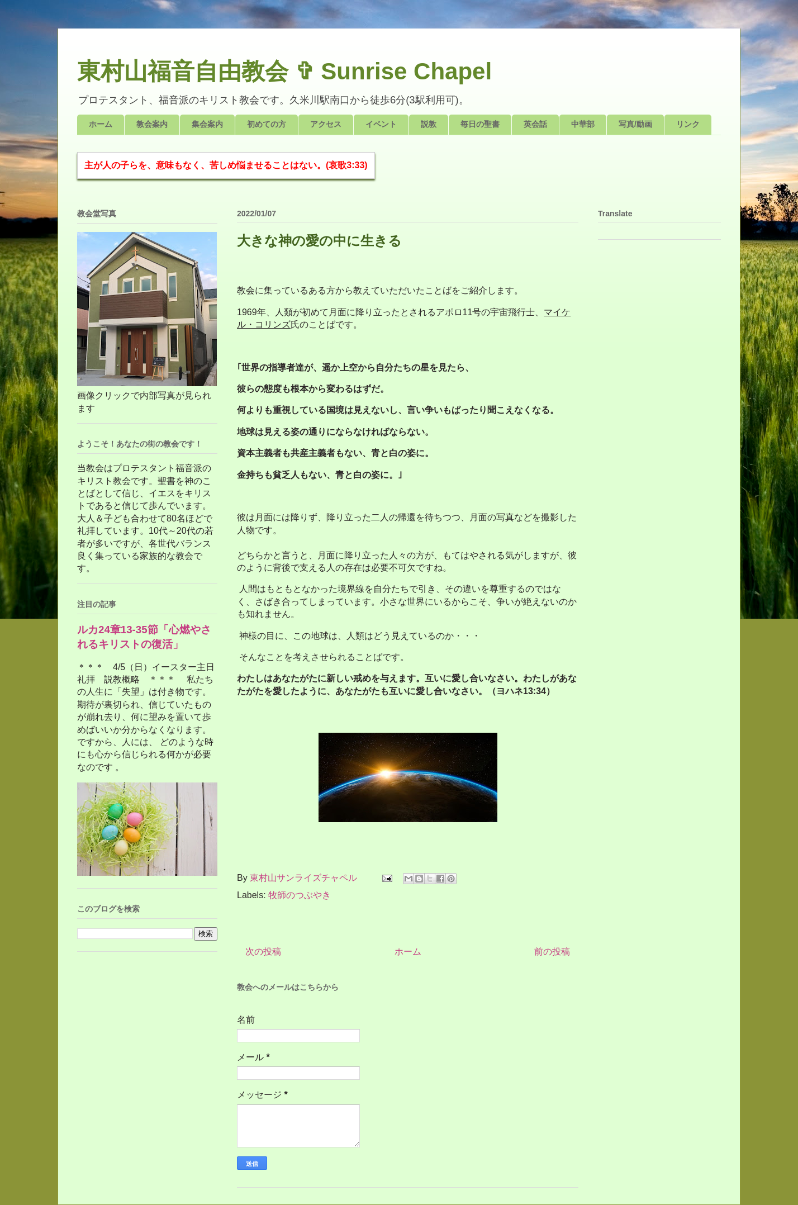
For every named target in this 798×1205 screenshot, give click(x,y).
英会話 (535, 124)
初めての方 (266, 124)
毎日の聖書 (480, 124)
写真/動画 (635, 124)
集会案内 (207, 124)
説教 (428, 124)
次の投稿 (263, 951)
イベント (381, 124)
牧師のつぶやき (299, 895)
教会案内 (152, 124)
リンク (688, 124)
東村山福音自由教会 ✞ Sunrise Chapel (284, 71)
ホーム (100, 124)
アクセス (325, 124)
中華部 (583, 124)
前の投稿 (552, 951)
